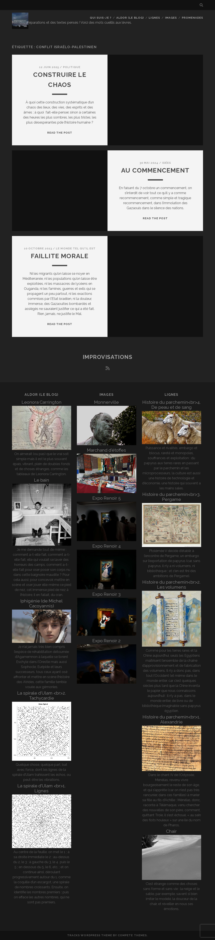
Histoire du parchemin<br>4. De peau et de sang (171, 405)
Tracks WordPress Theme (89, 935)
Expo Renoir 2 (106, 640)
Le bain (41, 480)
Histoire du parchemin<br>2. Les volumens (171, 584)
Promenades (192, 17)
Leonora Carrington (42, 402)
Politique (71, 67)
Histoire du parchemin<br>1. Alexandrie (171, 719)
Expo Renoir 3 (106, 594)
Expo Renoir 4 (106, 546)
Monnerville (106, 402)
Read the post (59, 132)
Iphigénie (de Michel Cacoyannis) (41, 603)
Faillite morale (59, 256)
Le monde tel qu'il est (76, 248)
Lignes (154, 17)
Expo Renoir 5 (106, 498)
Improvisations (107, 357)
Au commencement (155, 170)
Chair (171, 831)
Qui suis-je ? (100, 17)
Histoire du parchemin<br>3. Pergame (171, 497)
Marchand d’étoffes (106, 450)
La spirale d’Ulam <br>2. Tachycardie (41, 695)
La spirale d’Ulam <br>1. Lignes (41, 788)
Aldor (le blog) (130, 17)
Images (171, 17)
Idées (166, 162)
